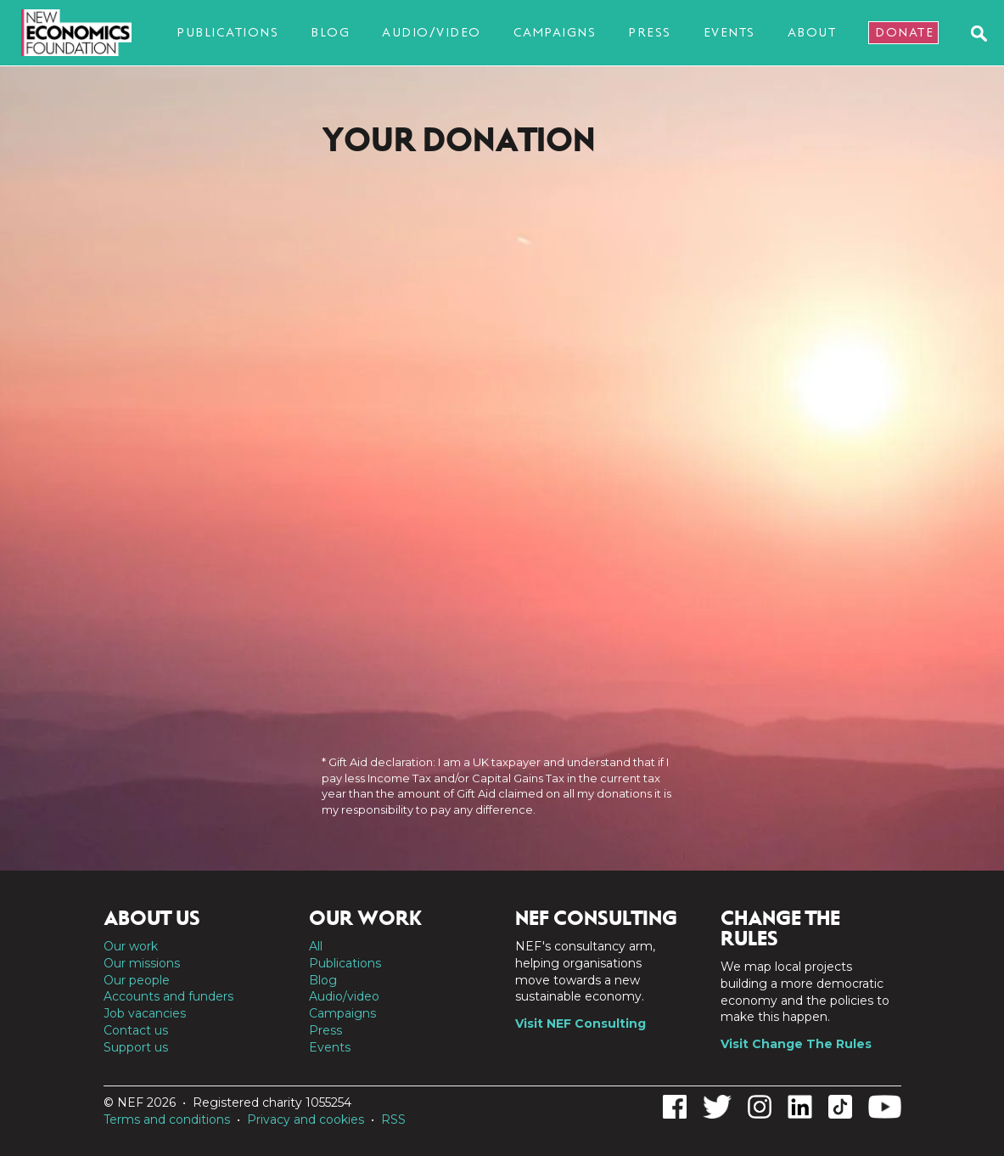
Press (649, 32)
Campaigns (555, 32)
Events (729, 32)
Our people (137, 980)
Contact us (136, 1030)
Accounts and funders (168, 996)
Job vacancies (145, 1013)
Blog (330, 32)
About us (152, 918)
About (812, 32)
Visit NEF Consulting (580, 1023)
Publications (227, 32)
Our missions (142, 963)
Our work (131, 946)
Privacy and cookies (305, 1119)
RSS (393, 1119)
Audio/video (431, 32)
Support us (136, 1047)
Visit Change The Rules (796, 1044)
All (316, 946)
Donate (904, 32)
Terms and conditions (167, 1119)
